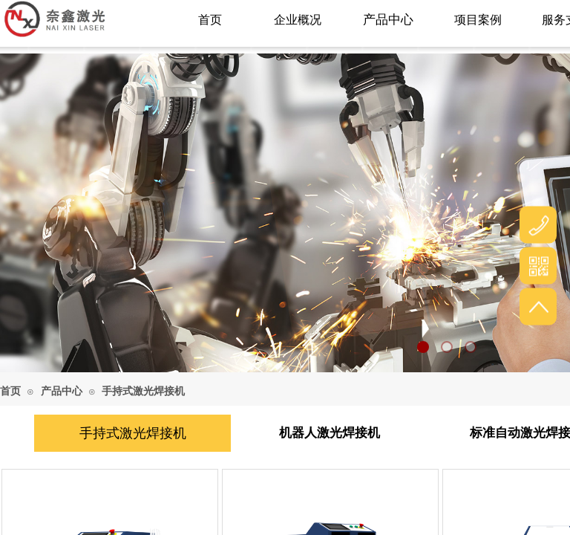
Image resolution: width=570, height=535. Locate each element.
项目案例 (478, 19)
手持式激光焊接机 (143, 391)
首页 (10, 391)
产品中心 (61, 391)
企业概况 (297, 19)
